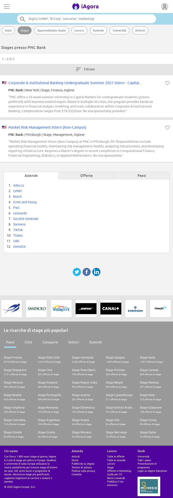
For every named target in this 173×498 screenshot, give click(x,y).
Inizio (8, 30)
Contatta (77, 474)
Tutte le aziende (116, 460)
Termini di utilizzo (82, 467)
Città (28, 342)
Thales (18, 235)
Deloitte (19, 246)
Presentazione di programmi (147, 465)
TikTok (18, 230)
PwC (16, 207)
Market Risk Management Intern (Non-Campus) (47, 127)
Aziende (98, 30)
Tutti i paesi (144, 460)
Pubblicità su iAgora (83, 463)
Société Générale (25, 219)
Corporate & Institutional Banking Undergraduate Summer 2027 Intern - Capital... (75, 83)
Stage (25, 30)
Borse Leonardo (116, 477)
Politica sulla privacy (83, 470)
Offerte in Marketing (119, 470)
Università (119, 30)
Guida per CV (114, 474)
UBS (16, 241)
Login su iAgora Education (152, 470)
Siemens (19, 224)
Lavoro (79, 30)
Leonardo (20, 213)
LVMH (17, 191)
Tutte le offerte (116, 456)
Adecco (18, 185)
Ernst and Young (25, 202)
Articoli (140, 30)
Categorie (50, 342)
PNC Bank (15, 90)
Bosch (17, 196)
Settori (73, 342)
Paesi (10, 342)
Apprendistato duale (51, 30)
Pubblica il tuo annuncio (115, 483)
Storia (75, 460)
